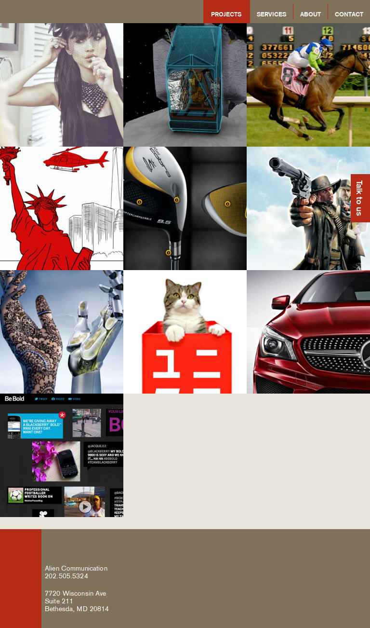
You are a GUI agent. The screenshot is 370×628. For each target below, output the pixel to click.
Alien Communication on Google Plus (355, 543)
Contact (349, 14)
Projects (226, 14)
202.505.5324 (66, 576)
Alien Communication (69, 11)
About (310, 14)
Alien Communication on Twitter (332, 543)
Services (271, 14)
